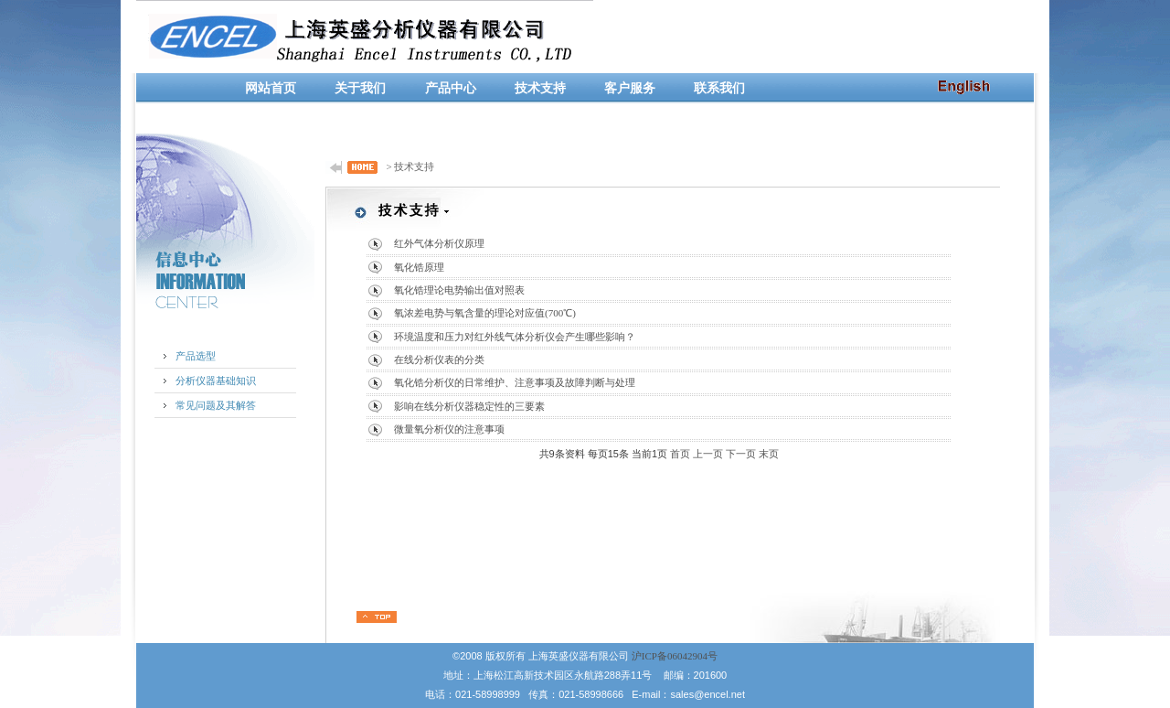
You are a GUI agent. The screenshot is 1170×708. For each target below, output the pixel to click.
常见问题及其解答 (216, 405)
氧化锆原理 (419, 267)
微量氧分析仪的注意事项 (449, 429)
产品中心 (450, 88)
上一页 (708, 453)
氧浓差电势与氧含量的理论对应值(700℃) (485, 312)
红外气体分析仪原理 (439, 243)
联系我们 (719, 88)
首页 (680, 453)
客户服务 (629, 88)
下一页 (741, 453)
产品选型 (196, 355)
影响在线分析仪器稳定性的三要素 (469, 406)
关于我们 (360, 88)
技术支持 (540, 88)
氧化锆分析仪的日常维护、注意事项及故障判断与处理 (514, 382)
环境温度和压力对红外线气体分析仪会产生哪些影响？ (514, 336)
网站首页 (270, 88)
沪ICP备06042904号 (675, 655)
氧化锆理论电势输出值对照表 (459, 289)
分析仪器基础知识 (216, 380)
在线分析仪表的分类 (439, 359)
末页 (769, 453)
